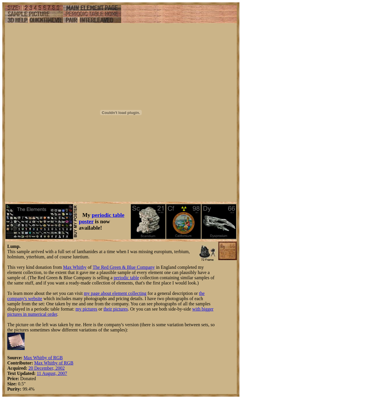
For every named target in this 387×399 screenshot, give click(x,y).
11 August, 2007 (52, 373)
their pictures (115, 308)
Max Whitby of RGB (43, 357)
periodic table (126, 277)
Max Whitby (74, 267)
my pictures (86, 308)
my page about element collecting (115, 293)
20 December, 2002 (46, 368)
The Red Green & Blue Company (124, 267)
